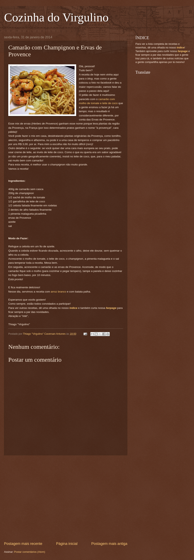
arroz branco (58, 291)
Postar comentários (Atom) (29, 551)
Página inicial (66, 544)
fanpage (111, 307)
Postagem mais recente (23, 544)
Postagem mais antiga (109, 544)
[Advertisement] (38, 498)
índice (73, 307)
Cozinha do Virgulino (56, 17)
